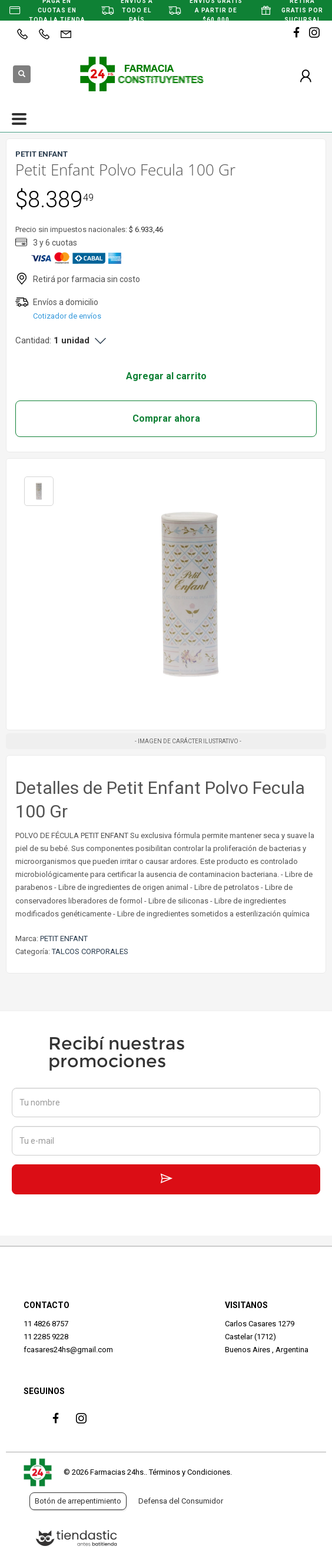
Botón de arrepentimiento (78, 1501)
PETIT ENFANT (64, 938)
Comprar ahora (166, 418)
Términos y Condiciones (189, 1472)
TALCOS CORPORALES (90, 951)
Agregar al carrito (166, 376)
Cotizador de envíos (67, 316)
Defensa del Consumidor (180, 1501)
